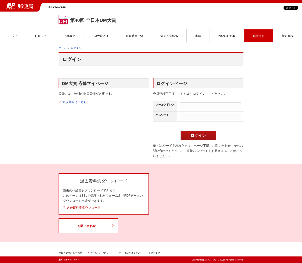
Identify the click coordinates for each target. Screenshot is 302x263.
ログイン (258, 35)
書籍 (198, 35)
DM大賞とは (100, 35)
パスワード (162, 114)
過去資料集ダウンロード (84, 207)
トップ (13, 35)
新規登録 (287, 35)
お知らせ (40, 35)
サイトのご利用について (130, 253)
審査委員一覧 (134, 35)
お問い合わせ (227, 35)
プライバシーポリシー (100, 253)
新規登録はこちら (74, 102)
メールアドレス (165, 104)
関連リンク (154, 253)
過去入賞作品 (169, 35)
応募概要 (69, 35)
